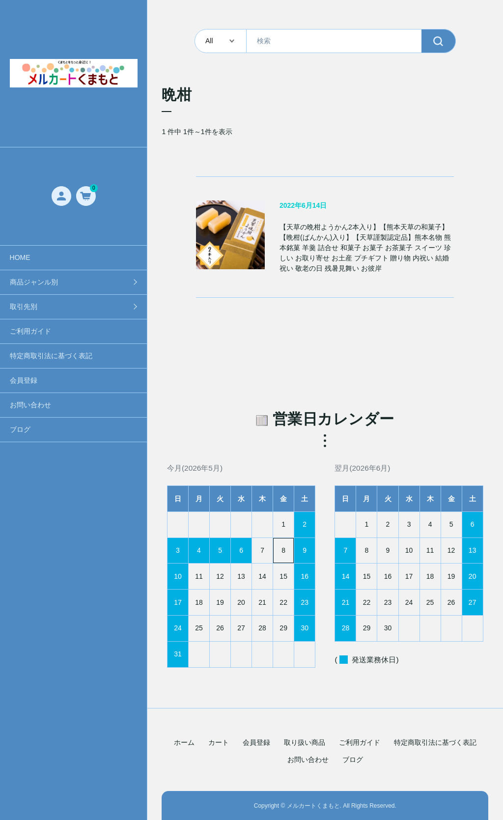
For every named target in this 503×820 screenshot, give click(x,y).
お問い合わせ (30, 405)
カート (218, 742)
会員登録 (23, 380)
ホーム (184, 742)
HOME (20, 257)
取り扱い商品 (304, 742)
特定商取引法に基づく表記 (51, 356)
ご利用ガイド (30, 331)
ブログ (20, 429)
